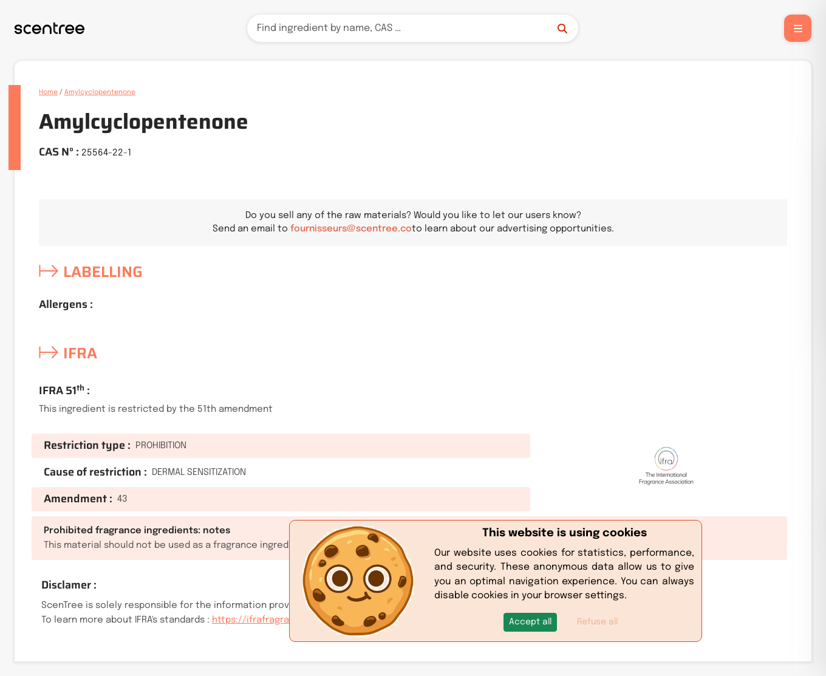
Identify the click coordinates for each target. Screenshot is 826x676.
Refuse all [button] (597, 622)
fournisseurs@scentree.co (351, 229)
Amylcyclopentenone (99, 92)
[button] (530, 622)
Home (48, 92)
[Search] (412, 28)
